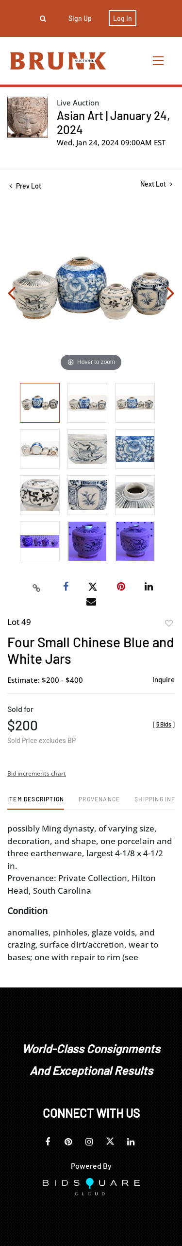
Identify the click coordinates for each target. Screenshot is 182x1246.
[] (164, 724)
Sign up (80, 18)
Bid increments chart (36, 773)
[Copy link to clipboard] (36, 587)
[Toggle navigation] (158, 60)
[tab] (35, 803)
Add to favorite (169, 623)
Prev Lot (25, 186)
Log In (122, 18)
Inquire (163, 679)
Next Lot (156, 184)
